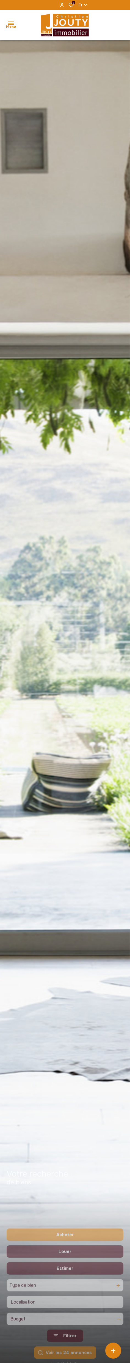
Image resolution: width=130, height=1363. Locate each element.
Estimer (65, 1287)
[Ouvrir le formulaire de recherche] (65, 1354)
